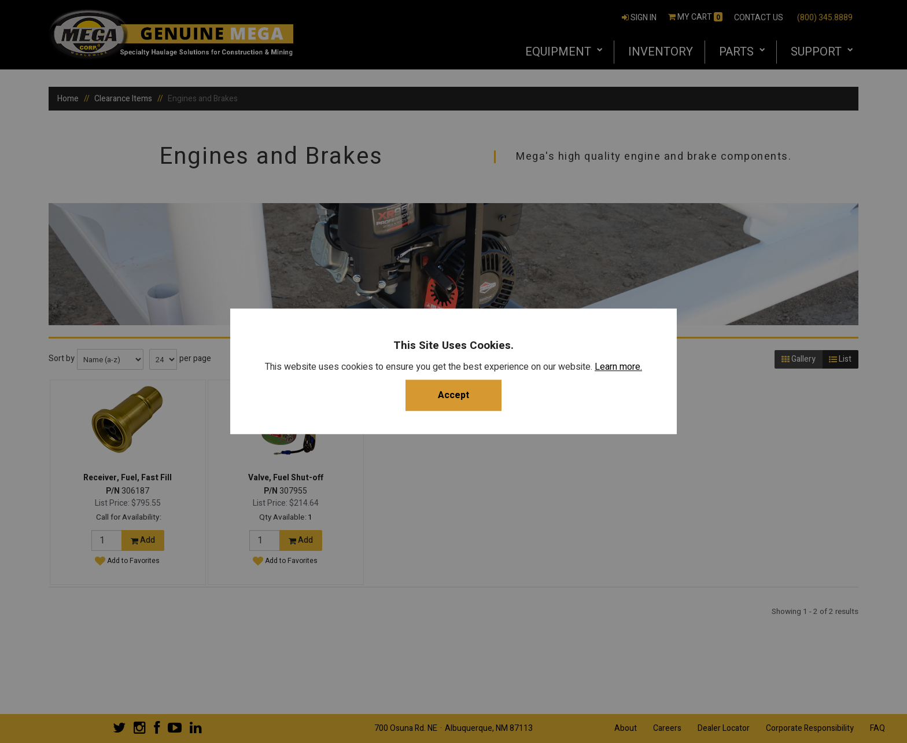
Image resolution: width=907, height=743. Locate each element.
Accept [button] (453, 396)
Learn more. (618, 367)
